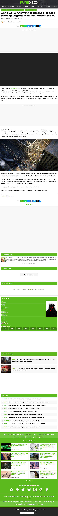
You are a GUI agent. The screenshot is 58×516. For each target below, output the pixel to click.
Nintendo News (47, 501)
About (10, 434)
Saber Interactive (4, 315)
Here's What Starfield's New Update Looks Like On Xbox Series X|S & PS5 (24, 424)
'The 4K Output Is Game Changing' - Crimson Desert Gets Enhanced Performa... (26, 402)
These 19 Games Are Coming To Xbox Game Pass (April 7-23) (22, 427)
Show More (29, 481)
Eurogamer (18, 504)
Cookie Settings (30, 437)
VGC (23, 504)
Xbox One (3, 305)
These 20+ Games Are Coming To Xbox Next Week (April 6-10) (23, 420)
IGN (53, 501)
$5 (53, 328)
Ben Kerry (8, 22)
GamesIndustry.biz (31, 504)
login (30, 289)
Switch (2, 308)
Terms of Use (50, 434)
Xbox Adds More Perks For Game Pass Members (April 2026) (21, 408)
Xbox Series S (21, 10)
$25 (26, 328)
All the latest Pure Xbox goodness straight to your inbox (29, 510)
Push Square (19, 501)
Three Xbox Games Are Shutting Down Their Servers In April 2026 (23, 399)
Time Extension (28, 501)
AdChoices (40, 496)
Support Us (29, 434)
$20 (33, 328)
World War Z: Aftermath (31, 10)
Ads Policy (16, 437)
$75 (12, 328)
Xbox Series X (13, 10)
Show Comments (29, 274)
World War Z (14, 88)
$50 (19, 328)
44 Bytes (35, 496)
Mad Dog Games (4, 312)
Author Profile (26, 263)
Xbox (7, 10)
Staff (14, 434)
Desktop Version (40, 437)
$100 (5, 328)
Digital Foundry (37, 501)
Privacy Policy (42, 434)
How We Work (20, 434)
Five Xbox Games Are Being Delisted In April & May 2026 (20, 411)
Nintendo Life (11, 501)
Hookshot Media (11, 496)
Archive (23, 437)
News (2, 10)
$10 (47, 328)
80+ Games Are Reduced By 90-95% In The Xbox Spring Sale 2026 (23, 414)
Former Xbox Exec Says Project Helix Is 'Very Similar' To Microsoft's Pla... (24, 417)
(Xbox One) (7, 197)
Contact (35, 434)
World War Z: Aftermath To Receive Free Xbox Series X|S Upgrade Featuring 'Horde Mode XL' (28, 14)
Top (5, 434)
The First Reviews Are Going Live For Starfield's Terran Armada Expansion (25, 405)
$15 (40, 328)
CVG (38, 504)
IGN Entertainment (24, 496)
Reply (33, 263)
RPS (42, 504)
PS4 (5, 308)
